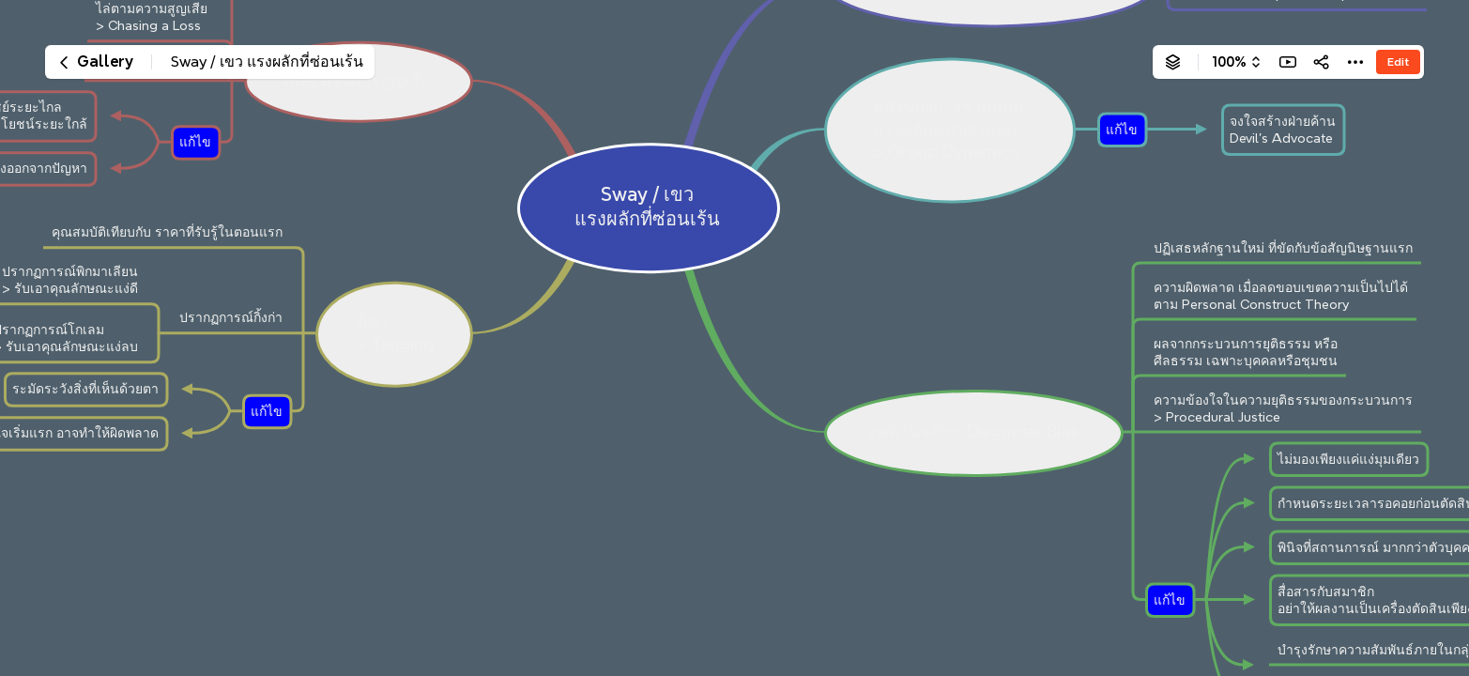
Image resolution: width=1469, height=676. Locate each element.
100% (1229, 62)
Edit (1398, 61)
